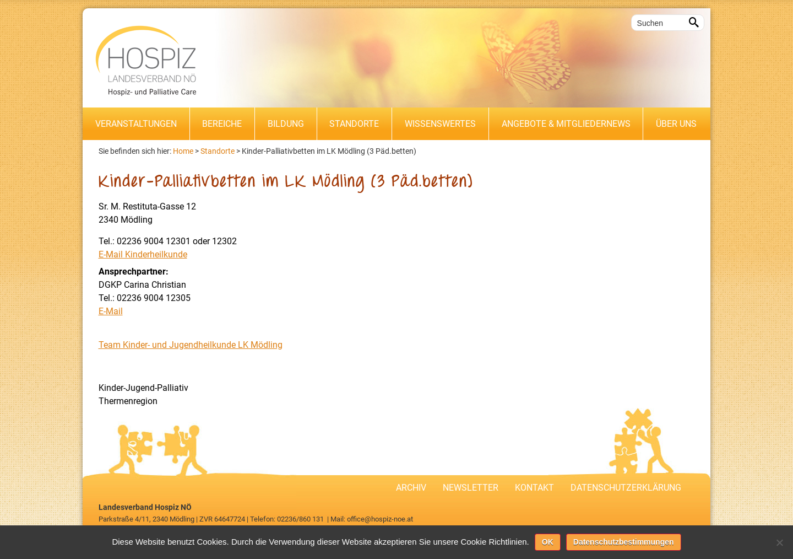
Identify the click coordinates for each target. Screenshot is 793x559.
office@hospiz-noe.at (380, 519)
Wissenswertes (440, 124)
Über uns (676, 124)
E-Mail (111, 311)
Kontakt (534, 487)
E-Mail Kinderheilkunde (143, 254)
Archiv (411, 487)
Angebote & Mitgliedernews (566, 124)
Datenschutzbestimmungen (623, 542)
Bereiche (222, 124)
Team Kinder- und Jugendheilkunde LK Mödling (191, 345)
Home (183, 151)
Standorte (354, 124)
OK (547, 542)
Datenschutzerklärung (626, 487)
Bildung (286, 124)
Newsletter (470, 487)
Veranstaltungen (136, 124)
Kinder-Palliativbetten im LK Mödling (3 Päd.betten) (329, 151)
